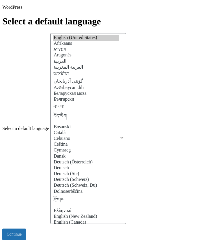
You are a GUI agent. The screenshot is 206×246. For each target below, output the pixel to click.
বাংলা (86, 107)
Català (86, 133)
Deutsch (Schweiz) (86, 180)
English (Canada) (86, 222)
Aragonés (86, 55)
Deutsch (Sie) (86, 174)
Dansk (86, 156)
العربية (86, 61)
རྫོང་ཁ (86, 201)
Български (86, 99)
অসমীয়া (86, 74)
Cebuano (86, 139)
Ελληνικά (86, 211)
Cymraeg (86, 150)
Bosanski (86, 127)
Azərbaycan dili (86, 87)
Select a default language (25, 128)
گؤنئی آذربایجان (86, 81)
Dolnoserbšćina (86, 192)
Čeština (86, 144)
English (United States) (86, 38)
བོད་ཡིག (86, 117)
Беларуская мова (86, 94)
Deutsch (86, 168)
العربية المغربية (86, 67)
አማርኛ (86, 49)
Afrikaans (86, 44)
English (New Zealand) (86, 217)
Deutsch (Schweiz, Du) (86, 185)
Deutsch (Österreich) (86, 162)
